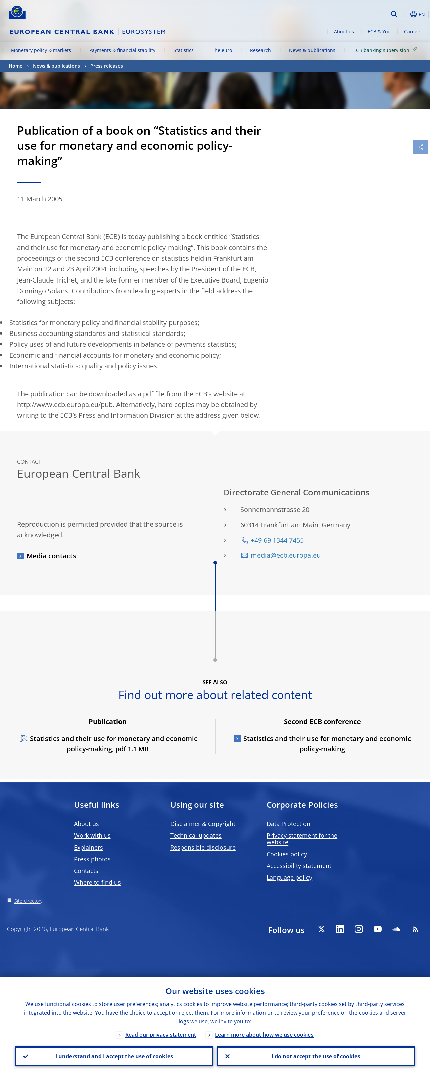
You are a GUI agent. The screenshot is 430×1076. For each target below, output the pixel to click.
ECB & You (379, 31)
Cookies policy (287, 854)
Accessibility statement (299, 866)
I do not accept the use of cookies (316, 1056)
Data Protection (288, 824)
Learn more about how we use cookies (264, 1034)
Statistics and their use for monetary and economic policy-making (327, 743)
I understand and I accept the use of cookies (114, 1056)
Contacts (86, 871)
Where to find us (97, 882)
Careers (413, 31)
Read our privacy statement (160, 1034)
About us (344, 31)
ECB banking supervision (386, 49)
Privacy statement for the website (302, 838)
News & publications (312, 50)
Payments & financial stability (122, 50)
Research (260, 50)
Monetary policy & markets (41, 50)
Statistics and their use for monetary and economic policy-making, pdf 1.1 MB (113, 743)
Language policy (289, 877)
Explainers (88, 847)
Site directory (28, 901)
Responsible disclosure (203, 847)
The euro (222, 50)
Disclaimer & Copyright (202, 824)
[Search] (355, 13)
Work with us (92, 835)
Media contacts (51, 555)
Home (15, 66)
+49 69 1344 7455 (277, 540)
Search (394, 14)
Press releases (106, 66)
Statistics (184, 50)
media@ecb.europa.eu (286, 555)
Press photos (92, 859)
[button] (404, 14)
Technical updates (196, 835)
